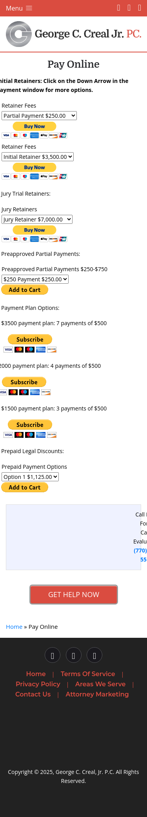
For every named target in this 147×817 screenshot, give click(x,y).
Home (14, 626)
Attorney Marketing (97, 694)
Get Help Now (73, 594)
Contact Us (33, 694)
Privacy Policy (38, 684)
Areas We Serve (100, 684)
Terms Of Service (88, 674)
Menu (20, 8)
